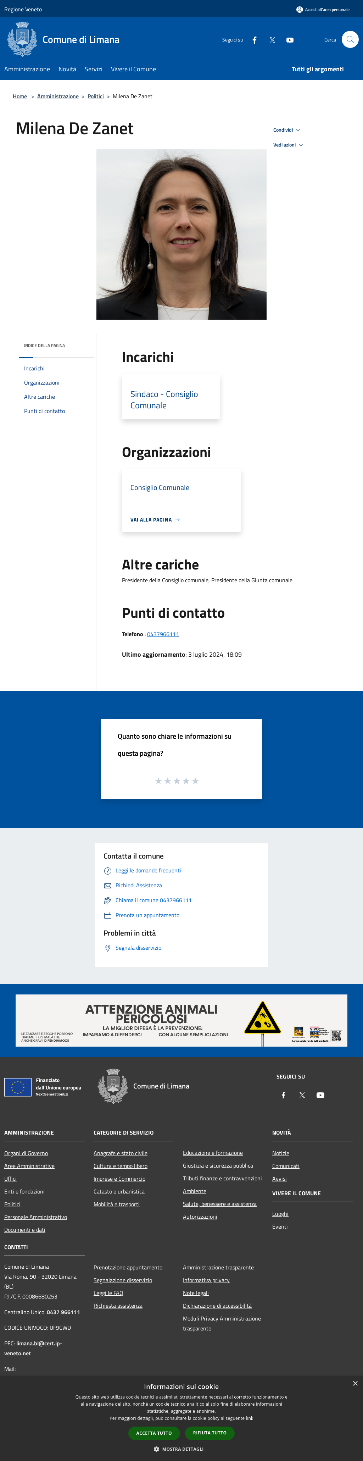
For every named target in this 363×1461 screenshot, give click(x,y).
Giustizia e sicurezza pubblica (218, 1165)
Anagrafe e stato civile (120, 1153)
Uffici (10, 1178)
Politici (96, 96)
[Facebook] (252, 39)
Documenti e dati (24, 1229)
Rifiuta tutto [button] (210, 1433)
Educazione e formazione (213, 1152)
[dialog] (181, 1418)
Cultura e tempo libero (120, 1166)
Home (20, 96)
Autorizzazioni (200, 1216)
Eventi (280, 1226)
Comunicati (286, 1166)
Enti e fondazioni (24, 1191)
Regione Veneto (23, 9)
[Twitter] (269, 39)
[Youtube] (287, 39)
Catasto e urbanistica (119, 1191)
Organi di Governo (26, 1153)
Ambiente (194, 1191)
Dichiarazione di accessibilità (217, 1305)
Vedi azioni (289, 145)
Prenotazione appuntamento (128, 1267)
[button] (181, 1448)
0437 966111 (63, 1312)
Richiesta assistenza (118, 1305)
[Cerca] (350, 39)
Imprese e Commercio (119, 1178)
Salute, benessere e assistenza (220, 1204)
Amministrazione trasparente (218, 1267)
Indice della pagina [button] (44, 345)
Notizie (280, 1153)
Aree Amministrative (29, 1166)
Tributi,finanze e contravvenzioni (222, 1178)
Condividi (287, 130)
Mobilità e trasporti (117, 1204)
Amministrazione (58, 96)
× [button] (355, 1383)
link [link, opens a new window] (249, 1418)
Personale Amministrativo (35, 1217)
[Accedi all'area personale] (323, 9)
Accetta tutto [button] (154, 1433)
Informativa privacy (206, 1280)
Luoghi (280, 1213)
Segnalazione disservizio (123, 1280)
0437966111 (163, 634)
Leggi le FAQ (108, 1293)
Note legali (196, 1293)
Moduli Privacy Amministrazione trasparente (222, 1323)
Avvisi (279, 1178)
